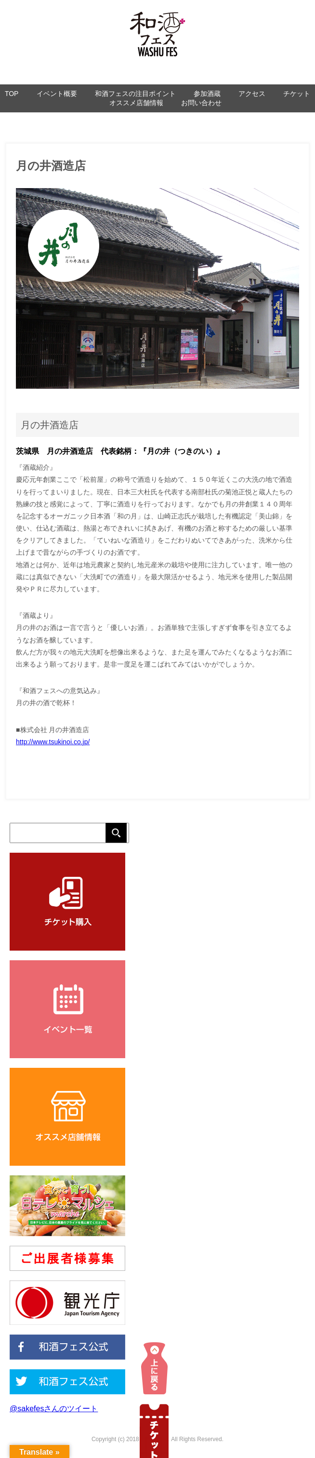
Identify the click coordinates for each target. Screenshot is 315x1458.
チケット (296, 93)
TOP (12, 93)
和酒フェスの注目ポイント (135, 93)
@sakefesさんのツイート (54, 1408)
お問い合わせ (201, 103)
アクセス (251, 93)
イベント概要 (57, 93)
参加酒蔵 (207, 93)
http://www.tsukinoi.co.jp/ (53, 742)
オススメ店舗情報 (136, 103)
